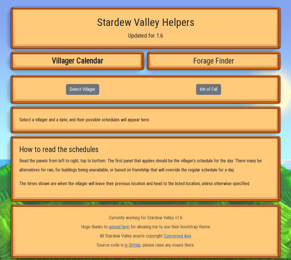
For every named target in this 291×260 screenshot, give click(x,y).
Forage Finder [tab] (213, 60)
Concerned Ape (177, 236)
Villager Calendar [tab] (77, 60)
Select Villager (82, 89)
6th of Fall (208, 89)
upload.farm (119, 227)
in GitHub (133, 245)
